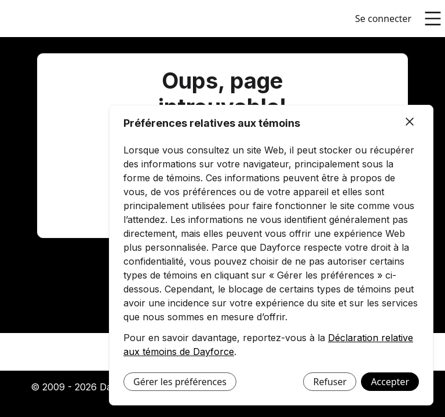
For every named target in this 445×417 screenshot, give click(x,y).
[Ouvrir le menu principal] (433, 18)
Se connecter (383, 18)
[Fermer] (409, 122)
